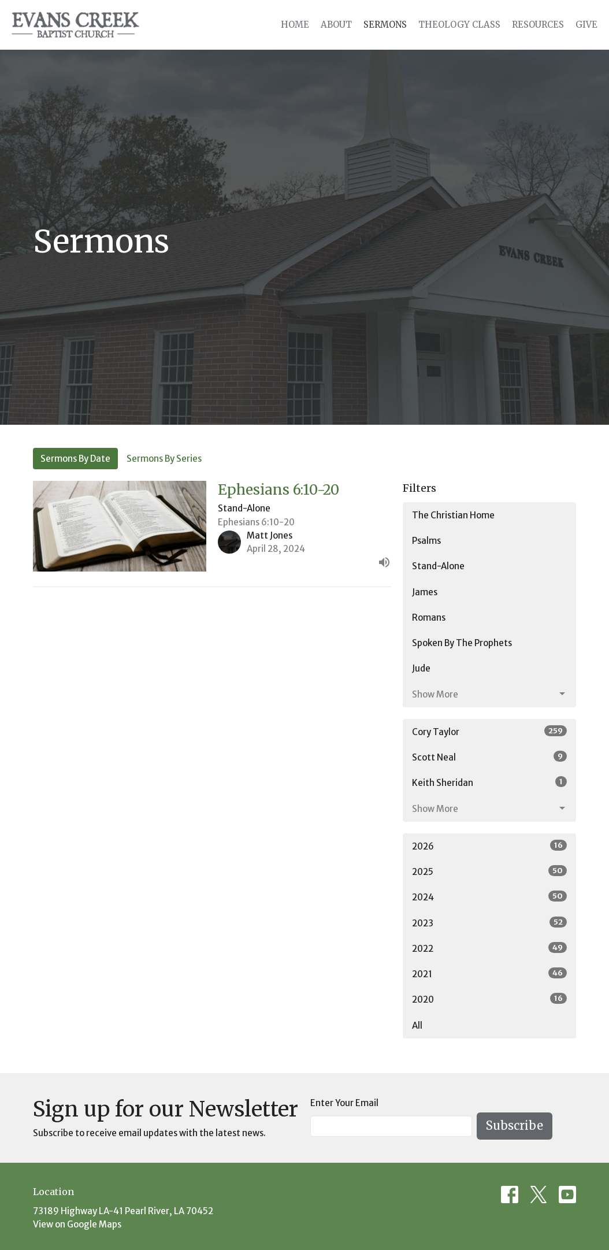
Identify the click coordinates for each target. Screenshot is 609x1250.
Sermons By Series (164, 458)
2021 (489, 973)
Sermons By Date (75, 458)
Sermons (385, 24)
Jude (421, 668)
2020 (489, 999)
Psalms (426, 540)
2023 (489, 923)
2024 (489, 897)
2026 (489, 846)
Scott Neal (489, 757)
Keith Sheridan (489, 782)
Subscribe (514, 1125)
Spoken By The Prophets (462, 642)
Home (295, 24)
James (424, 592)
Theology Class (459, 24)
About (336, 24)
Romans (428, 617)
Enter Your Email (344, 1102)
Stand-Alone (438, 566)
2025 (489, 871)
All (417, 1025)
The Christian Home (453, 515)
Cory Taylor (489, 731)
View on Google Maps (77, 1224)
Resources (538, 24)
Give (586, 24)
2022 (489, 948)
